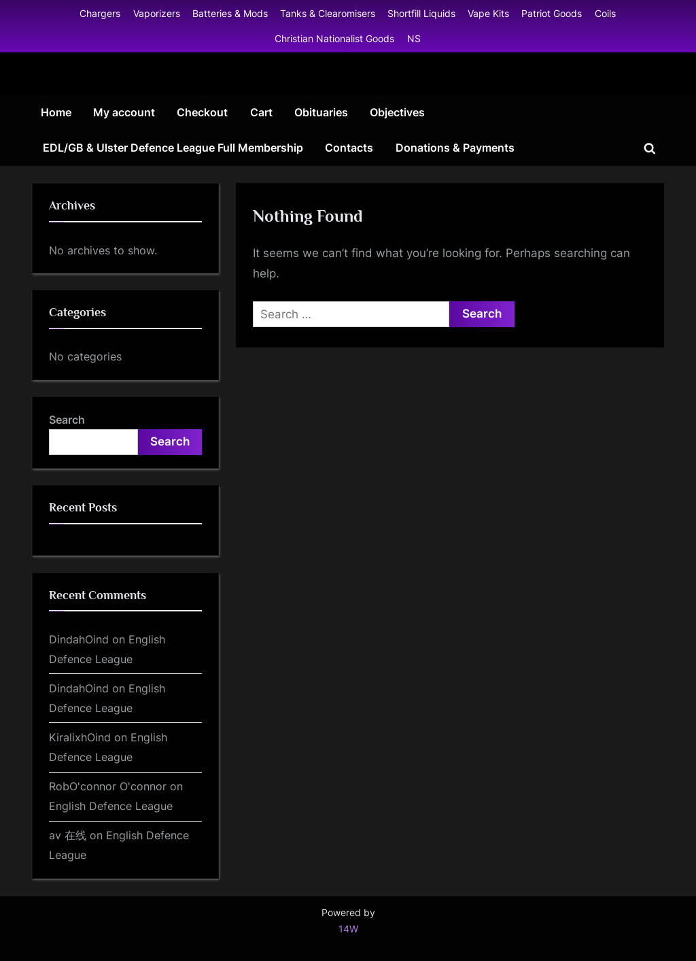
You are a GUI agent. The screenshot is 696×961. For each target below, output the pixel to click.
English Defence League (111, 806)
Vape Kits (488, 13)
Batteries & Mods (230, 13)
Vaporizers (156, 13)
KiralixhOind (80, 737)
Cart (261, 112)
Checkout (202, 112)
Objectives (397, 112)
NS (414, 38)
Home (56, 112)
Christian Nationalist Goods (334, 38)
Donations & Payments (455, 147)
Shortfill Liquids (421, 13)
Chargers (100, 13)
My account (124, 112)
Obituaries (321, 112)
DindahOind (79, 639)
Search (67, 419)
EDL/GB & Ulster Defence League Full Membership (173, 147)
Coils (605, 13)
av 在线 (67, 835)
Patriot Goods (551, 13)
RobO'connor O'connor (108, 786)
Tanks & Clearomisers (327, 13)
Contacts (349, 147)
